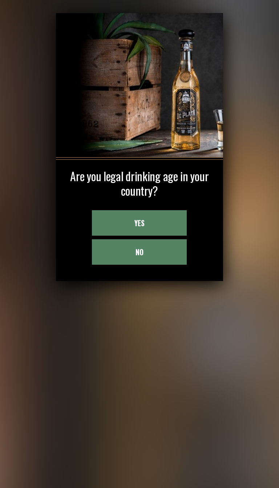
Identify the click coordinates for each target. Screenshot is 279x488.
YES (139, 186)
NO (139, 215)
